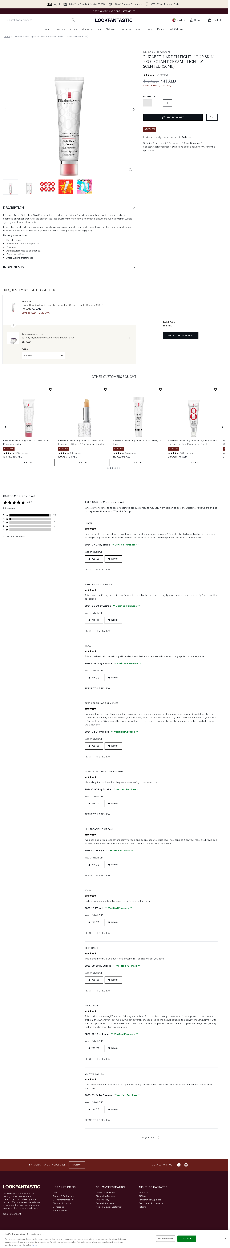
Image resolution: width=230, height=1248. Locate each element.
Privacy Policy (102, 1200)
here (34, 1245)
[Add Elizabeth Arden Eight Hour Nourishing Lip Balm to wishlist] (160, 389)
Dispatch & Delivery (105, 1196)
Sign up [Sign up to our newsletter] (76, 1165)
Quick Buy (29, 462)
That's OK (186, 1238)
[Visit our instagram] (186, 1164)
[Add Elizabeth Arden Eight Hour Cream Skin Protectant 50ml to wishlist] (50, 389)
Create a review (14, 536)
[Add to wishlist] (212, 117)
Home (7, 36)
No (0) (113, 559)
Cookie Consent (12, 1213)
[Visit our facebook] (178, 1164)
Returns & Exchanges (63, 1196)
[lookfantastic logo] (113, 20)
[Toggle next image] (133, 109)
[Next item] (222, 427)
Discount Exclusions (63, 1203)
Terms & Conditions (105, 1192)
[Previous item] (5, 427)
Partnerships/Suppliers (150, 1200)
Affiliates (143, 1196)
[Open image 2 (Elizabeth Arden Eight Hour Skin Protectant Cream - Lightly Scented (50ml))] (29, 187)
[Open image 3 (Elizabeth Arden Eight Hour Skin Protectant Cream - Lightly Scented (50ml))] (47, 187)
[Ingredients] (69, 267)
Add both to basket (181, 335)
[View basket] (214, 20)
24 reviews (162, 74)
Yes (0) (94, 559)
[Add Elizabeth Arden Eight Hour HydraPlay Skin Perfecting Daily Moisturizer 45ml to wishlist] (215, 389)
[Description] (69, 208)
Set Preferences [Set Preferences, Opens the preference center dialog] (165, 1238)
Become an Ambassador (151, 1203)
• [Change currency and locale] (178, 20)
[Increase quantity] (167, 102)
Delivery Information (63, 1200)
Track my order (60, 1210)
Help (55, 1192)
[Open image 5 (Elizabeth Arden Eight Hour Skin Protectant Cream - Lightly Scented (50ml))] (84, 187)
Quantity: (149, 96)
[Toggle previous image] (5, 109)
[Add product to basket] (173, 117)
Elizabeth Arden (156, 51)
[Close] (225, 1238)
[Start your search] (41, 20)
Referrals (143, 1207)
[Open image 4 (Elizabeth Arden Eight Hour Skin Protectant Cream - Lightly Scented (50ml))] (65, 187)
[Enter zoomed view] (130, 169)
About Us (143, 1192)
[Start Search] (73, 20)
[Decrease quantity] (147, 102)
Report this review (97, 569)
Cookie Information (105, 1203)
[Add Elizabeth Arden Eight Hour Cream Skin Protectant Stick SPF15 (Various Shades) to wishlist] (105, 389)
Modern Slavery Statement (109, 1207)
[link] (196, 20)
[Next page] (158, 1137)
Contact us (58, 1207)
